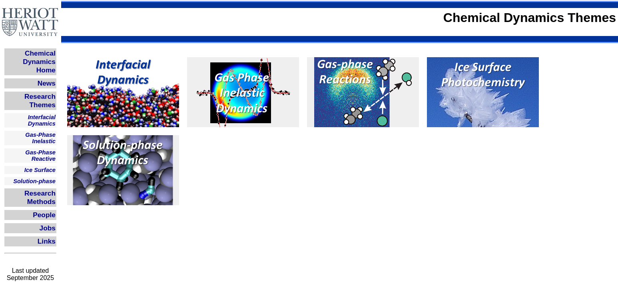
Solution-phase (34, 181)
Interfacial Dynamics (42, 120)
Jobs (48, 228)
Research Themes (40, 100)
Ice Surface (40, 170)
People (44, 215)
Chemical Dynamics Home (39, 61)
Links (47, 241)
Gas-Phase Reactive (40, 155)
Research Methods (40, 197)
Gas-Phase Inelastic (40, 138)
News (47, 83)
